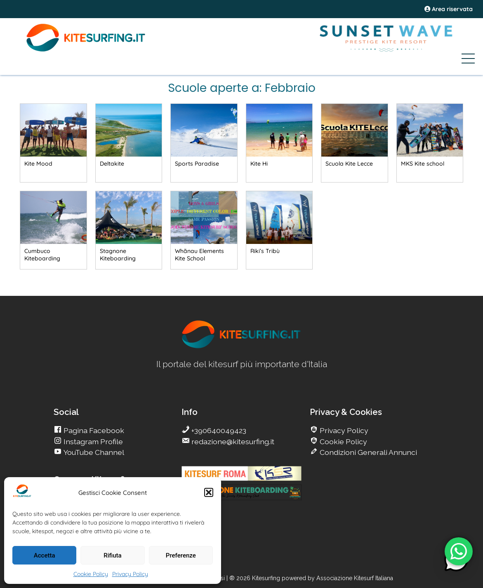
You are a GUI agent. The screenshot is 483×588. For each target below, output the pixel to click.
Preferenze (181, 555)
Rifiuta (112, 555)
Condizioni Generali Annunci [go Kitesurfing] (367, 452)
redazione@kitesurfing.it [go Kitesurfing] (232, 441)
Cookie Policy (90, 574)
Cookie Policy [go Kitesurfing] (342, 441)
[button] (209, 492)
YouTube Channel (93, 452)
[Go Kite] (86, 50)
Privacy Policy (130, 574)
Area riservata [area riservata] (448, 9)
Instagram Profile (92, 441)
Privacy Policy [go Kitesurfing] (343, 430)
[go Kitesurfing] (53, 142)
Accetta (44, 555)
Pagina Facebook (93, 430)
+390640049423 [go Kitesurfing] (218, 430)
